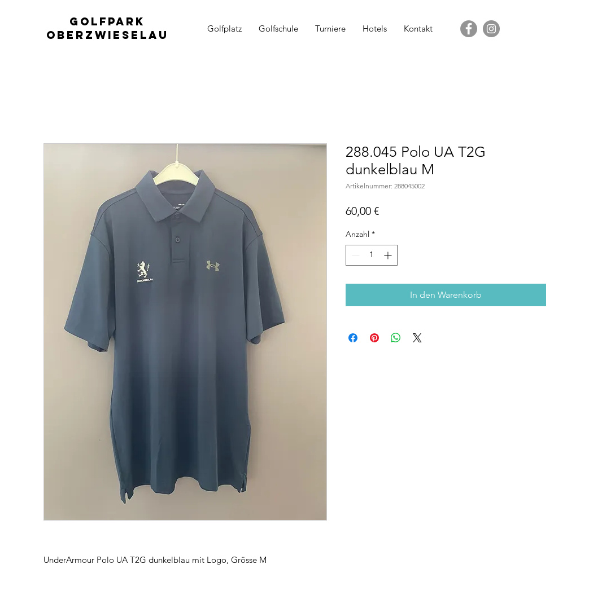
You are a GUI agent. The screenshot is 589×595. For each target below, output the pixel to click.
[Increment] (389, 255)
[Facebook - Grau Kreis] (468, 28)
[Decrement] (354, 255)
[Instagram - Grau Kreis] (491, 28)
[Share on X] (417, 338)
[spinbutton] (371, 255)
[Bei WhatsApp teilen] (396, 338)
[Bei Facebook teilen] (353, 338)
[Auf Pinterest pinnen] (374, 338)
